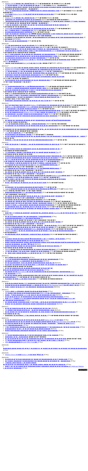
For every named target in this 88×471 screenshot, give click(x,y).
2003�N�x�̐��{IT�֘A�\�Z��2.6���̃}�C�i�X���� (27, 251)
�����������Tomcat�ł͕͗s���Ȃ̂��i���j (23, 192)
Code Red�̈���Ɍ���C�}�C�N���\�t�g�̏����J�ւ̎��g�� (30, 189)
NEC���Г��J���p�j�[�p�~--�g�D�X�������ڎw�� (29, 310)
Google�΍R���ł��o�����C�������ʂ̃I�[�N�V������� (31, 259)
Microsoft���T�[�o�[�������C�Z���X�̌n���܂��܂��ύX (31, 249)
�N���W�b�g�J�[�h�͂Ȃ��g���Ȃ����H (24, 199)
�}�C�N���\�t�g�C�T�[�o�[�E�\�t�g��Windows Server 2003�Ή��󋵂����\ (34, 320)
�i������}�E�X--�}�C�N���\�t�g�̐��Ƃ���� (27, 329)
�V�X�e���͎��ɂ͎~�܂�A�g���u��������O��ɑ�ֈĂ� (29, 263)
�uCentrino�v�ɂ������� (16, 41)
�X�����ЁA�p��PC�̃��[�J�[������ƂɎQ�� (26, 114)
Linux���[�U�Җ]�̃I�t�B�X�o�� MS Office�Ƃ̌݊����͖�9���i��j (31, 165)
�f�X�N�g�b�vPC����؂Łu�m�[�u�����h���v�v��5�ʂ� (32, 144)
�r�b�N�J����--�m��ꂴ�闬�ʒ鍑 (19, 244)
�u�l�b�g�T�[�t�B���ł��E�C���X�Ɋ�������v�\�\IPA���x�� (36, 359)
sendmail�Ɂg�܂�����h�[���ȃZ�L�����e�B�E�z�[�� (29, 28)
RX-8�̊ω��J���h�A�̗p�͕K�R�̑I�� (20, 45)
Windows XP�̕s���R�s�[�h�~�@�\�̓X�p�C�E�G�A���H (29, 227)
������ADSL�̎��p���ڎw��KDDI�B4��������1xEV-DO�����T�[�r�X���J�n (42, 51)
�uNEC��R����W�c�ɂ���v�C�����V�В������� (30, 54)
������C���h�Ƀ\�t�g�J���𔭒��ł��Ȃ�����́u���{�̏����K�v (34, 156)
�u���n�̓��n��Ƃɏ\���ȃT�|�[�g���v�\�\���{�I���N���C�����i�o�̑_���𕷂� (42, 7)
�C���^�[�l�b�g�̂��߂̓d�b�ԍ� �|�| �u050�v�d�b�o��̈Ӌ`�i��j (33, 222)
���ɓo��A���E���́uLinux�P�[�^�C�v (23, 253)
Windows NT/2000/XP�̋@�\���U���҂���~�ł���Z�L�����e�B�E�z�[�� (37, 68)
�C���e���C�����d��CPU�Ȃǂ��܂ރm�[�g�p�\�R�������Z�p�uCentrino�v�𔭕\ (41, 302)
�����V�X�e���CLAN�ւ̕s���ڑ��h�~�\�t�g (26, 315)
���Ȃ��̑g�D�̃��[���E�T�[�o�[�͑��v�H (24, 240)
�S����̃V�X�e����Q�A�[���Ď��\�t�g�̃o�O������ (31, 125)
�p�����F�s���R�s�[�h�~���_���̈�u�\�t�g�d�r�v (31, 225)
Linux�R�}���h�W (13, 133)
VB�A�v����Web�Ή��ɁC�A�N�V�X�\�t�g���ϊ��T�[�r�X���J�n (36, 25)
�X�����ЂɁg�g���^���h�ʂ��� (21, 108)
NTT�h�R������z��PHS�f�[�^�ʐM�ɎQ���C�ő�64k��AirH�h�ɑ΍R (34, 340)
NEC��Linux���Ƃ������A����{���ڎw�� (25, 88)
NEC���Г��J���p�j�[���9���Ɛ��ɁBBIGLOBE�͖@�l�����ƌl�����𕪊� (37, 293)
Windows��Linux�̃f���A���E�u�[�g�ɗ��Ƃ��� (26, 291)
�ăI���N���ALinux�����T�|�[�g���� (24, 261)
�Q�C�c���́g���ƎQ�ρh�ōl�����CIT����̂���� (28, 216)
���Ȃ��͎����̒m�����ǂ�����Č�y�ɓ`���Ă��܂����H (31, 330)
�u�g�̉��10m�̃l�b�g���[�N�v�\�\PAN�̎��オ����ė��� (30, 163)
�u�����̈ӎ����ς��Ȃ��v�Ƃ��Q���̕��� (25, 58)
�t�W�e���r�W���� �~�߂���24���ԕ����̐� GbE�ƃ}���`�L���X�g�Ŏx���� (43, 34)
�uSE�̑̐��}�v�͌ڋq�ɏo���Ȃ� (17, 257)
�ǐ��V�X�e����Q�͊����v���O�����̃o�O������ (30, 304)
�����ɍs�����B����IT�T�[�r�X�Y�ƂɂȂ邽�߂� (28, 100)
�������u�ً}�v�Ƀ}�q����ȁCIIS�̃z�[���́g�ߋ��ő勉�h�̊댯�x (32, 97)
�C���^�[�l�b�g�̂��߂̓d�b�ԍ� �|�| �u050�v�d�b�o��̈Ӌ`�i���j (33, 172)
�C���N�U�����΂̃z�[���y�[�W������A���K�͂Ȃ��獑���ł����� (38, 120)
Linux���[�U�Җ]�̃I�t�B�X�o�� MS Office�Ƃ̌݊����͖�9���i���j (32, 168)
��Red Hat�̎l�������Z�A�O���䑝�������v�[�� (29, 93)
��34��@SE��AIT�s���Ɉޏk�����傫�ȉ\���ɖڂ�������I (32, 95)
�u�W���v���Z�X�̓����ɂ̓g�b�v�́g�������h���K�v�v (32, 149)
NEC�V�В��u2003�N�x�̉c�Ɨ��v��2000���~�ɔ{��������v (32, 49)
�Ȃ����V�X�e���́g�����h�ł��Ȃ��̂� (24, 187)
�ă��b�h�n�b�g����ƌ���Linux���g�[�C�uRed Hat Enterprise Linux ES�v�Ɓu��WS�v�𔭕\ (42, 285)
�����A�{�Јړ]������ (16, 337)
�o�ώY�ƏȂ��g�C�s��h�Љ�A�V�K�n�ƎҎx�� (25, 182)
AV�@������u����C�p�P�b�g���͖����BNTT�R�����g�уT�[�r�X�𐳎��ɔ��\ (42, 327)
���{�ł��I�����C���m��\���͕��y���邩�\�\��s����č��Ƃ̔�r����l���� (42, 242)
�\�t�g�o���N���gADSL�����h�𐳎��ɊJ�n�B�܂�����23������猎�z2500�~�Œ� (42, 283)
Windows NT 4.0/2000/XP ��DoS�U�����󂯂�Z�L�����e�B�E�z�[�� (32, 69)
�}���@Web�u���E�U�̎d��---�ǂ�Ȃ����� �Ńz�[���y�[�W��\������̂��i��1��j (44, 37)
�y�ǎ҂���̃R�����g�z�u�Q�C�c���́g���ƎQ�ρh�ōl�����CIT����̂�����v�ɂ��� (45, 136)
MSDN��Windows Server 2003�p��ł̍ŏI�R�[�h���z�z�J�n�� (29, 14)
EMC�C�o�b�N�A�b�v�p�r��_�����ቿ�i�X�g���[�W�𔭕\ (31, 73)
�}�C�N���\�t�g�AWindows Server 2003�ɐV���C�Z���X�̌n (30, 112)
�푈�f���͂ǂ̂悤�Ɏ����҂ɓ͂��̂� (18, 134)
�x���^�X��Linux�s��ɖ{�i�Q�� (20, 279)
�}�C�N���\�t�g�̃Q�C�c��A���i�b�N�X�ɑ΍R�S (28, 308)
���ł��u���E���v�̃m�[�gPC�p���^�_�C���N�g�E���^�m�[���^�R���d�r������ (45, 348)
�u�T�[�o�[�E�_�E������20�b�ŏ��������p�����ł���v (34, 297)
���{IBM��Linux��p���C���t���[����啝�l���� (29, 205)
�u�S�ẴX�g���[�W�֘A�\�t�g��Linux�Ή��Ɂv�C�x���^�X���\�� (35, 264)
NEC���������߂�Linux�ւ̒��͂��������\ (25, 86)
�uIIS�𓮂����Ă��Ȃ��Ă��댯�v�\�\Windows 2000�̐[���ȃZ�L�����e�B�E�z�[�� (37, 105)
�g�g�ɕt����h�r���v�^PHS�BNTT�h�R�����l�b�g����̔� (33, 90)
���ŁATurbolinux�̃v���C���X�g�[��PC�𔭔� (23, 47)
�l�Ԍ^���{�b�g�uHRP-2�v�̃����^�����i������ (29, 287)
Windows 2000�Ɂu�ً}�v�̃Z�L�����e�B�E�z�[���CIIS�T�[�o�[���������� (39, 231)
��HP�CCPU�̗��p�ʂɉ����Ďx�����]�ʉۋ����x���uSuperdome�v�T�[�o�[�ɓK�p (41, 213)
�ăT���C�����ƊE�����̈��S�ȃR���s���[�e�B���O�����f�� (37, 361)
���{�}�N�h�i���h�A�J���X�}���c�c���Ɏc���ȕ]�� (32, 208)
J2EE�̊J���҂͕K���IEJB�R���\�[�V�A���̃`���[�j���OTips (32, 152)
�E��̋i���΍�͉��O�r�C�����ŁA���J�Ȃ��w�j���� (27, 234)
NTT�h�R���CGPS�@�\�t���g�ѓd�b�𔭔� (22, 5)
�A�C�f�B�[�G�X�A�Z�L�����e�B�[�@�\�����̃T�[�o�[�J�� (35, 338)
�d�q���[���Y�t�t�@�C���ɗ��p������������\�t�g (33, 110)
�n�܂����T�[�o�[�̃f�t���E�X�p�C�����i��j (27, 80)
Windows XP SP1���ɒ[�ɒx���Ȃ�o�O (20, 3)
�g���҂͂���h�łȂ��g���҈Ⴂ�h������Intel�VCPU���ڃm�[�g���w (35, 239)
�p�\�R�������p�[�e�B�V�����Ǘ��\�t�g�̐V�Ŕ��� (31, 158)
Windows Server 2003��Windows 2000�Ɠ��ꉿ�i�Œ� (24, 354)
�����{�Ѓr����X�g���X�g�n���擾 (23, 19)
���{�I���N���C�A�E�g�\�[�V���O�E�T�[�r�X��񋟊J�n (32, 246)
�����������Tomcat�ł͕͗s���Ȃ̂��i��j (23, 218)
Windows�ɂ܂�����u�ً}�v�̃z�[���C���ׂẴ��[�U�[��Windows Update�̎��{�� (37, 175)
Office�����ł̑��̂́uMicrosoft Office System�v (21, 342)
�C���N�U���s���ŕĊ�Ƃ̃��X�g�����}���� (27, 201)
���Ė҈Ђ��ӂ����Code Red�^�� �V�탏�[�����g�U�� (30, 295)
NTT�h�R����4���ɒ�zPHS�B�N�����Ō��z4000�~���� (31, 335)
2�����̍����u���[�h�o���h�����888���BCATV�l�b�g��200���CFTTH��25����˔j (45, 21)
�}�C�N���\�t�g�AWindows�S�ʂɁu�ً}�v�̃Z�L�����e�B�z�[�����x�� (37, 59)
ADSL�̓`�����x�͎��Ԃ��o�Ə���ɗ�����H (25, 124)
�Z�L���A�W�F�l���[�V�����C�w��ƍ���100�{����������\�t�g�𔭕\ (40, 312)
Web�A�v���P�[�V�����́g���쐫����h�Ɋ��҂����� (31, 116)
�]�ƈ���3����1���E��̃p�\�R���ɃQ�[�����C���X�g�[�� (34, 76)
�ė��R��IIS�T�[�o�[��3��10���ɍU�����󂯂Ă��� (28, 203)
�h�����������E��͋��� (18, 32)
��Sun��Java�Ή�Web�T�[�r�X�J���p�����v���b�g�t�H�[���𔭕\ (35, 179)
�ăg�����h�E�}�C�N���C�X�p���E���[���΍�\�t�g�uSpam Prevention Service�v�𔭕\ (40, 321)
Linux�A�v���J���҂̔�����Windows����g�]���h (28, 229)
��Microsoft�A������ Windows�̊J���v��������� (28, 107)
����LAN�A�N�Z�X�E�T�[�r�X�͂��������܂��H (29, 140)
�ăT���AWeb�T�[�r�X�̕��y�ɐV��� (21, 177)
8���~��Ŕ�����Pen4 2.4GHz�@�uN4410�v (23, 63)
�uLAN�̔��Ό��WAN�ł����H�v (19, 30)
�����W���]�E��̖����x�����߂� (23, 75)
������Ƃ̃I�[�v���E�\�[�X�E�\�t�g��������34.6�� (31, 56)
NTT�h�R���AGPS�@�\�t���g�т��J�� (23, 71)
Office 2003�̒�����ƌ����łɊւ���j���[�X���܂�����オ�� (32, 10)
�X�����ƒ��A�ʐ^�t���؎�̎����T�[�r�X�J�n (26, 206)
